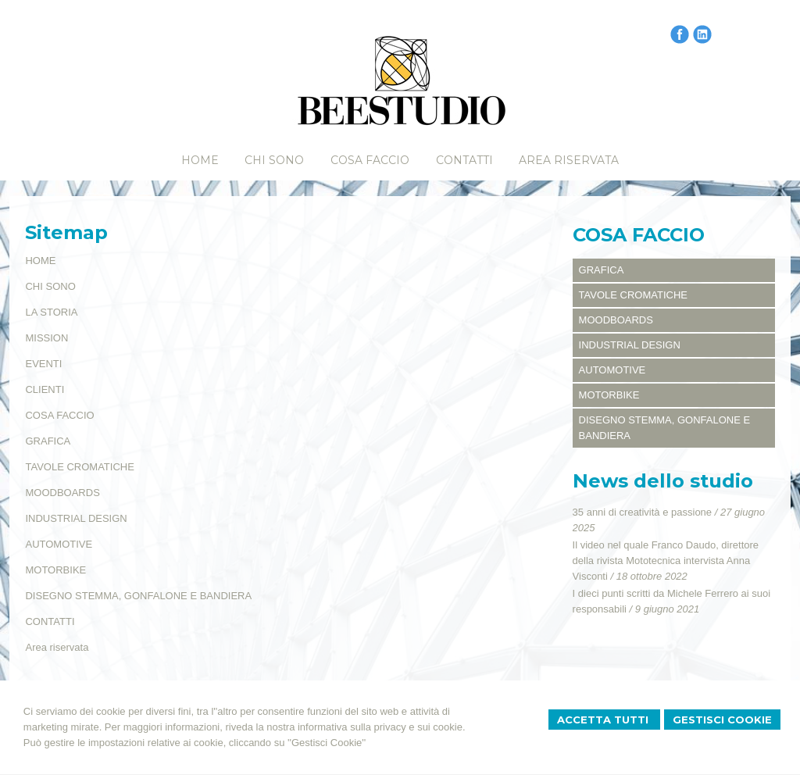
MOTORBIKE (55, 570)
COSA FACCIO (59, 415)
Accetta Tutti (604, 719)
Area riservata (56, 647)
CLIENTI (44, 389)
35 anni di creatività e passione (642, 512)
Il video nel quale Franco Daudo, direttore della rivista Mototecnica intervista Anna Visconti (666, 560)
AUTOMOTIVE (58, 544)
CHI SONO (50, 286)
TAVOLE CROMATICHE (79, 467)
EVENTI (43, 364)
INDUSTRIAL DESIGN (76, 518)
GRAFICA (47, 441)
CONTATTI (49, 621)
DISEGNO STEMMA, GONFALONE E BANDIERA (138, 596)
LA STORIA (51, 312)
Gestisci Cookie (722, 719)
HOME (40, 260)
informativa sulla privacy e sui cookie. (382, 727)
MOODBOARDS (62, 492)
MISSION (46, 338)
